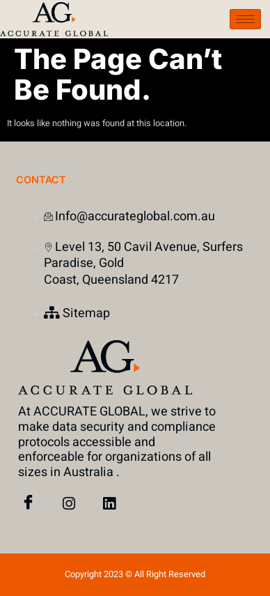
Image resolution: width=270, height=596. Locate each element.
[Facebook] (28, 504)
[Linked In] (109, 504)
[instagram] (68, 504)
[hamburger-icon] (245, 19)
